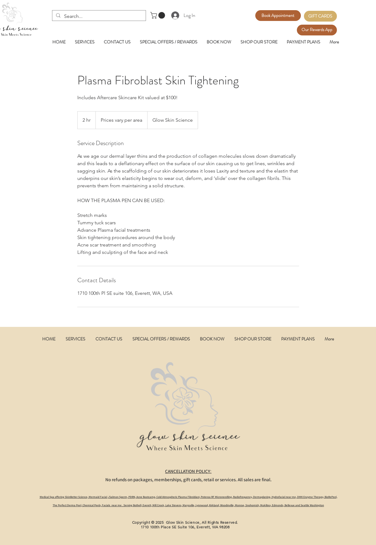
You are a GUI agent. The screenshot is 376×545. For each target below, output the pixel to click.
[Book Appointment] (278, 15)
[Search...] (98, 16)
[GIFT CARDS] (320, 16)
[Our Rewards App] (317, 30)
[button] (158, 15)
